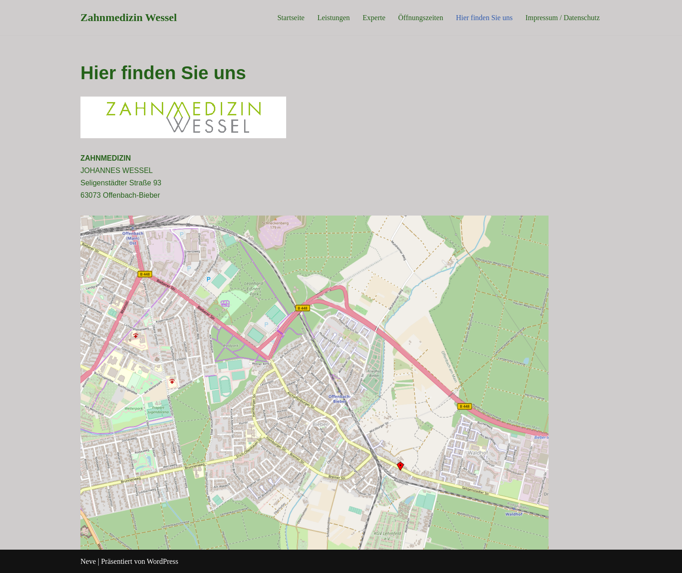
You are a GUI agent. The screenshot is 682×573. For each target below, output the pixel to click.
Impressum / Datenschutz (562, 18)
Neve (88, 561)
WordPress (162, 561)
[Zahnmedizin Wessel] (128, 17)
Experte (373, 18)
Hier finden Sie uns (484, 18)
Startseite (291, 18)
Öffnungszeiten (420, 18)
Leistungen (333, 18)
